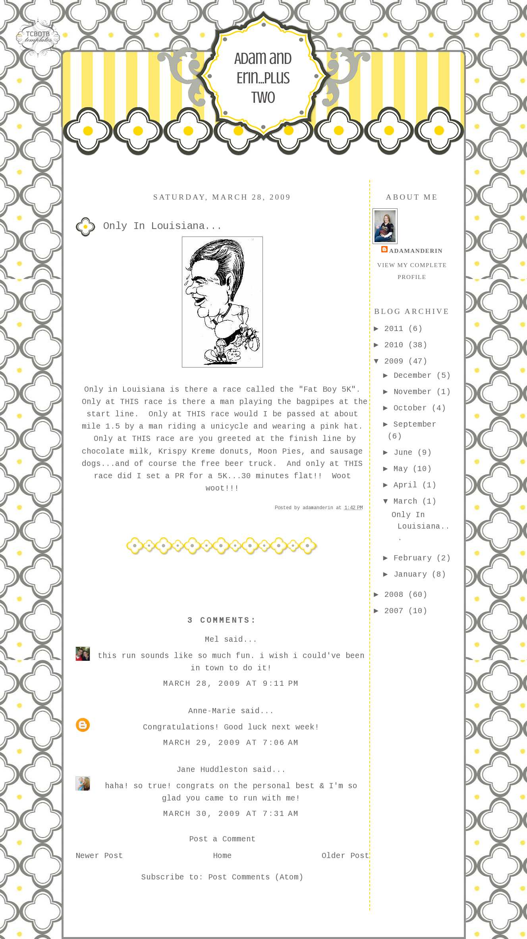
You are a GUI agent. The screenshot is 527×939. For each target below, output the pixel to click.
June (405, 452)
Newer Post (99, 856)
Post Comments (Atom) (255, 877)
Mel (212, 639)
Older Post (345, 856)
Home (222, 856)
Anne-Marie (212, 711)
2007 (396, 611)
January (413, 574)
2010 (396, 345)
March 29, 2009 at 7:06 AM (231, 743)
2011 (396, 329)
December (415, 375)
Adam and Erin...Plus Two (262, 78)
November (415, 392)
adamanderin (416, 250)
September (415, 424)
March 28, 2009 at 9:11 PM (231, 683)
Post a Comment (222, 839)
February (415, 558)
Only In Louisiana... (421, 527)
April (408, 485)
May (403, 469)
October (413, 408)
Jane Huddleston (212, 770)
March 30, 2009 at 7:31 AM (231, 814)
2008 (396, 595)
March (408, 501)
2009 (396, 361)
